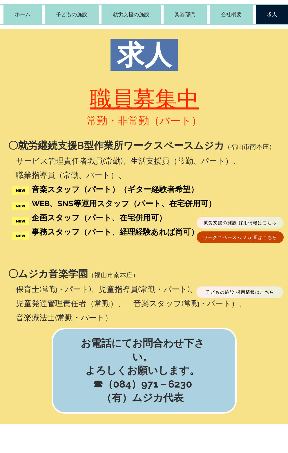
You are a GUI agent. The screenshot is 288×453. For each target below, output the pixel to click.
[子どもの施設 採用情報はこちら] (239, 292)
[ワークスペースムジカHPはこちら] (240, 237)
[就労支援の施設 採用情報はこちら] (240, 223)
